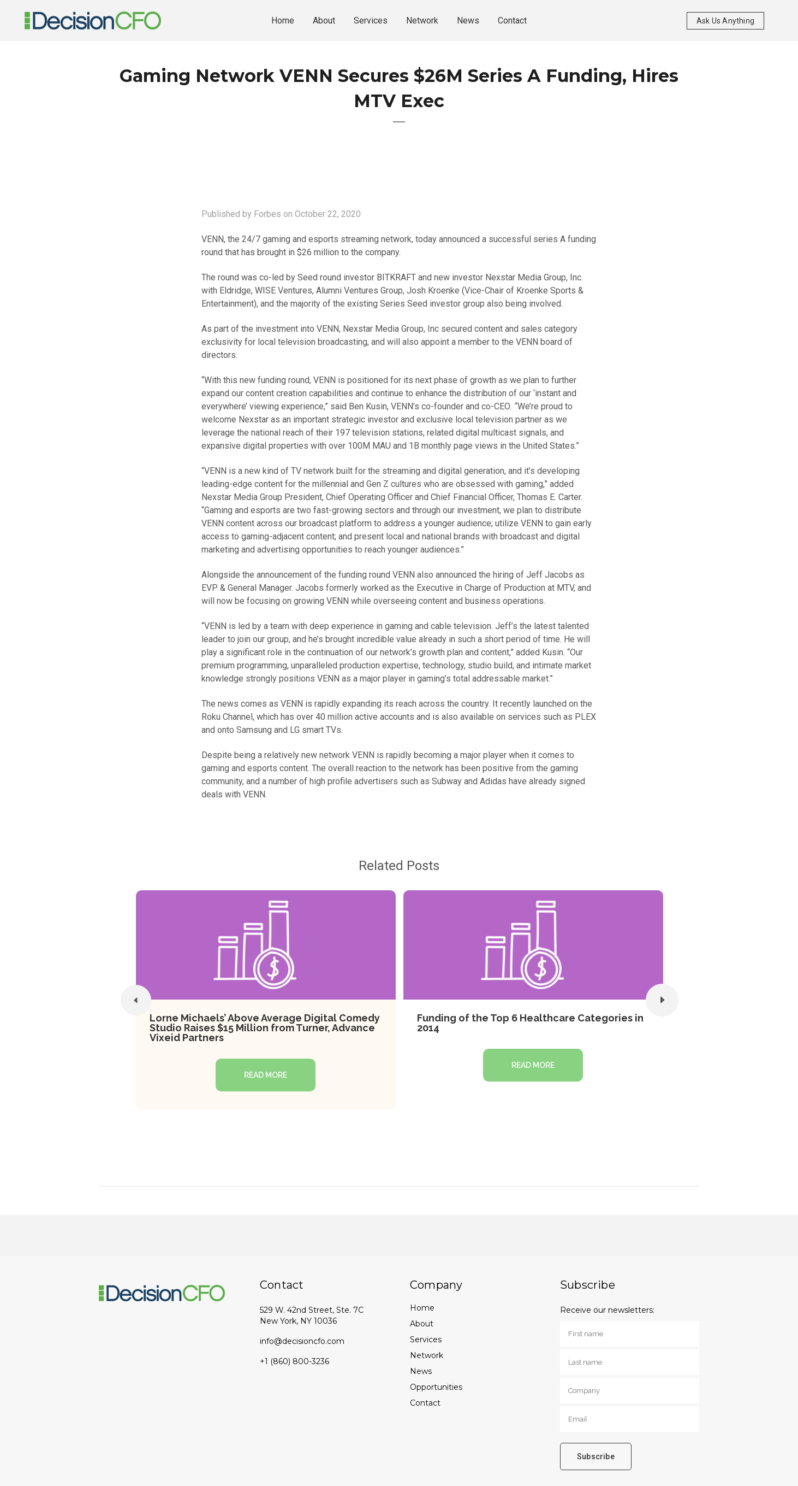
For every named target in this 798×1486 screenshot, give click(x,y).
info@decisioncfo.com (302, 1341)
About (421, 1323)
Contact (425, 1403)
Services (426, 1339)
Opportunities (436, 1387)
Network (426, 1355)
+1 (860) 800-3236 (294, 1361)
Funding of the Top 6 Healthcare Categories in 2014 (530, 1022)
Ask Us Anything (725, 20)
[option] (266, 999)
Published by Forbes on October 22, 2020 (281, 214)
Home (422, 1308)
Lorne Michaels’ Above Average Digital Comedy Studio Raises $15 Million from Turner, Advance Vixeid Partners (265, 1027)
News (421, 1371)
